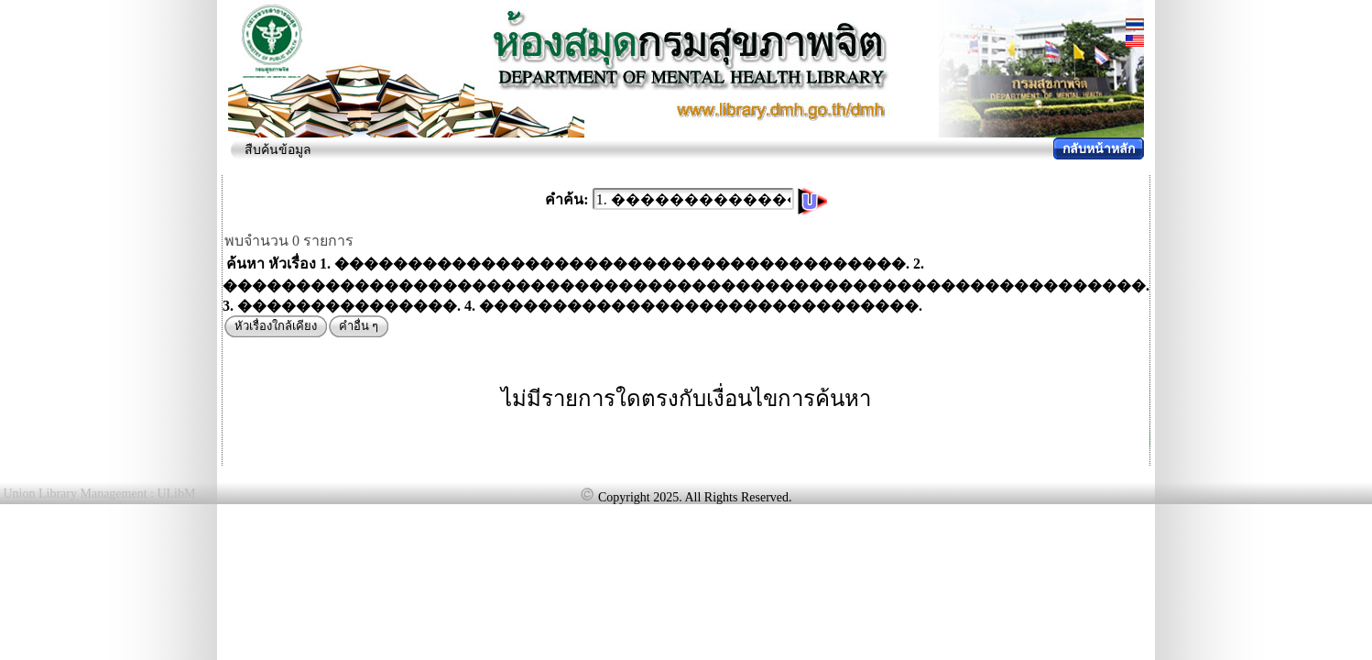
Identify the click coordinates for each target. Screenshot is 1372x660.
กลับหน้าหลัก (1098, 149)
